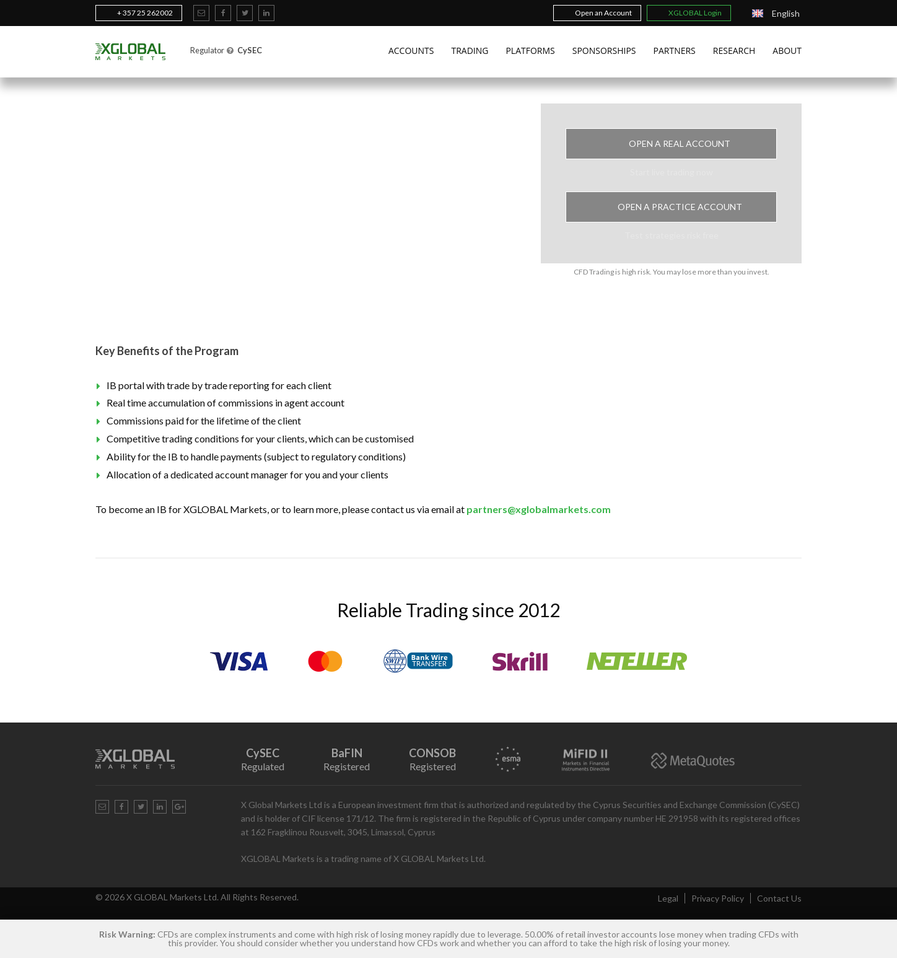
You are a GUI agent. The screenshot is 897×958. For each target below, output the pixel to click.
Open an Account (597, 12)
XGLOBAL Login (689, 12)
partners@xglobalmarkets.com (538, 509)
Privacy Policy (717, 898)
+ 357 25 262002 (139, 12)
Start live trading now (671, 172)
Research (734, 50)
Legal (668, 898)
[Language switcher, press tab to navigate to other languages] (776, 13)
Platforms (529, 50)
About (787, 50)
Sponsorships (604, 50)
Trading (469, 50)
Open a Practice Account (671, 206)
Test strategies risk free (671, 235)
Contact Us (779, 898)
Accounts (411, 50)
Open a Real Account (671, 143)
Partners (675, 50)
